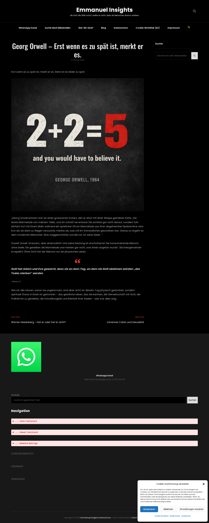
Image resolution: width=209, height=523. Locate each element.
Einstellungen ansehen (192, 509)
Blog (103, 27)
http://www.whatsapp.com (97, 379)
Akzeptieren (149, 509)
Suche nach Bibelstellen (58, 27)
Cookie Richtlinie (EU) (22, 453)
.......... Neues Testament (26, 432)
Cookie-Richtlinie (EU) (148, 27)
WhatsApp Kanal (28, 27)
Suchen (15, 394)
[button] (203, 484)
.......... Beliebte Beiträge (26, 443)
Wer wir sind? (85, 27)
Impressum (186, 516)
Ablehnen (168, 509)
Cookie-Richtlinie (161, 516)
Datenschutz (175, 516)
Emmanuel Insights (104, 10)
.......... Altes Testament (26, 421)
